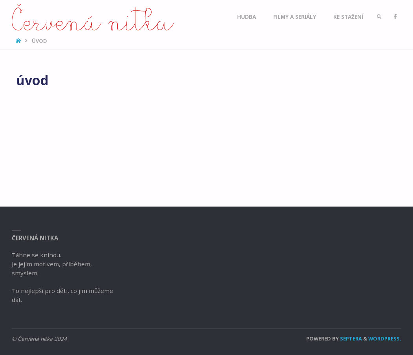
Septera (350, 338)
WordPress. (384, 338)
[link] (379, 16)
